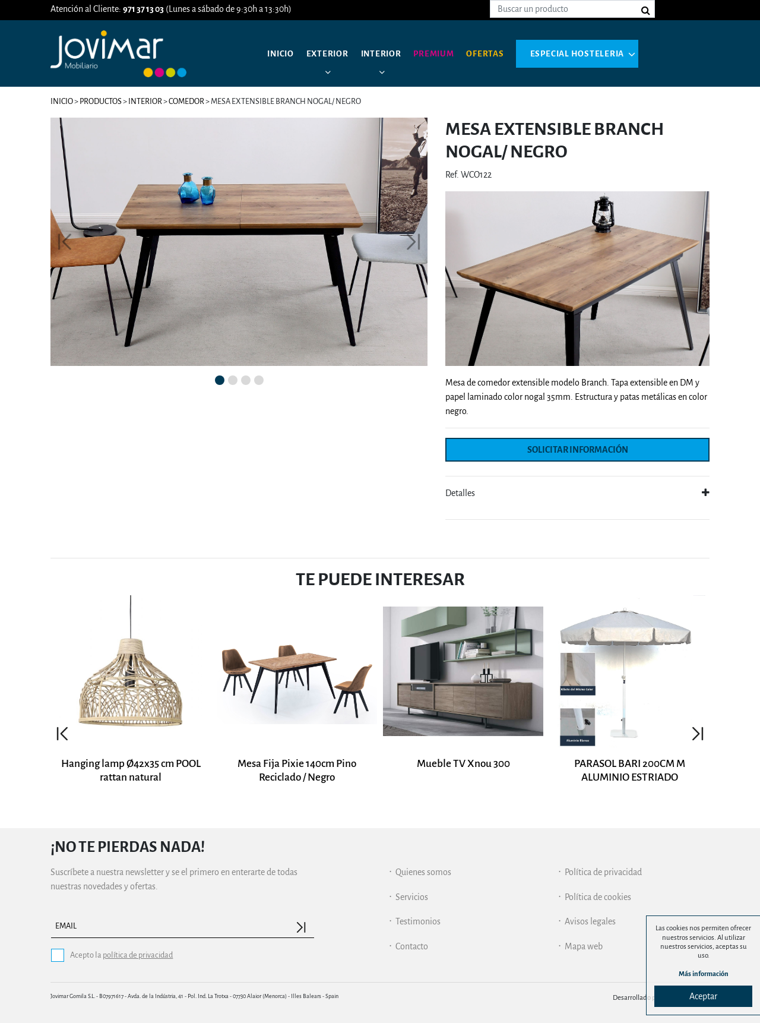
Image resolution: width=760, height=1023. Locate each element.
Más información (704, 973)
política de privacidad (138, 955)
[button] (64, 242)
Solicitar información (577, 449)
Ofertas (494, 53)
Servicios (411, 897)
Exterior (330, 53)
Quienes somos (423, 872)
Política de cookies (598, 897)
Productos (101, 101)
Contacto (411, 946)
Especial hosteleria (587, 53)
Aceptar (703, 996)
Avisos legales (590, 921)
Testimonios (418, 921)
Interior (386, 53)
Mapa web (584, 946)
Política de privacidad (603, 872)
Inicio (281, 53)
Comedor (186, 101)
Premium (441, 53)
